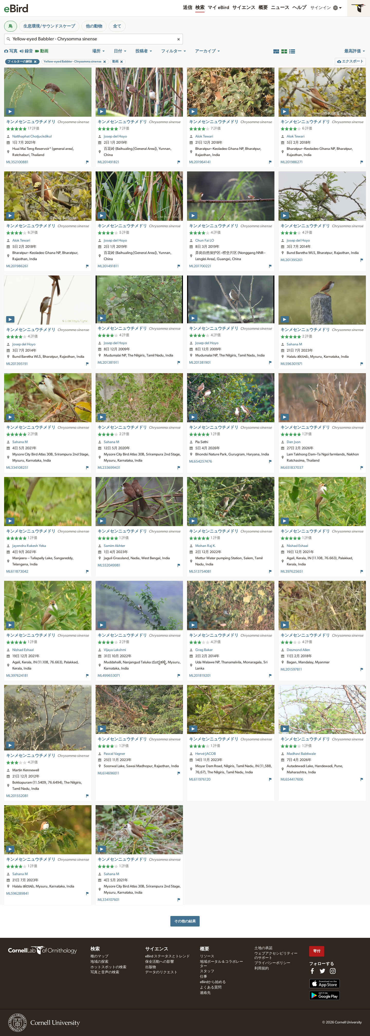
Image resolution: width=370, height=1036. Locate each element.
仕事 (203, 976)
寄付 (316, 951)
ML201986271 (292, 162)
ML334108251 (17, 468)
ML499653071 (109, 675)
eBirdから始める (213, 982)
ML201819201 (200, 675)
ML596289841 (17, 893)
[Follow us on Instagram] (333, 971)
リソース (207, 956)
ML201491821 (108, 162)
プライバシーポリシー (272, 963)
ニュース (280, 7)
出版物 (150, 967)
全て (117, 26)
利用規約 (261, 968)
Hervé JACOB (205, 754)
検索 (200, 7)
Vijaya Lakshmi (115, 650)
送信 (187, 7)
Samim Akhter (114, 546)
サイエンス (243, 7)
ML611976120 (199, 779)
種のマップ (99, 956)
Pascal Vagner (114, 754)
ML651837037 (292, 468)
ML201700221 (200, 266)
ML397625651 (292, 571)
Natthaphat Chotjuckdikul (32, 136)
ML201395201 (292, 260)
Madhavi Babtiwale (301, 754)
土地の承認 (263, 948)
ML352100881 (17, 162)
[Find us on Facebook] (312, 971)
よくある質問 (210, 987)
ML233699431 (109, 468)
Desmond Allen (298, 650)
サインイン (320, 8)
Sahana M (294, 344)
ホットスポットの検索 (108, 967)
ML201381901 (200, 362)
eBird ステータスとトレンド (167, 956)
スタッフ (207, 971)
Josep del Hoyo (115, 136)
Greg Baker (204, 650)
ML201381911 (108, 362)
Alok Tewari (204, 136)
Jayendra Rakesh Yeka (29, 546)
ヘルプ (299, 7)
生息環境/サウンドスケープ (49, 26)
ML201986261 (17, 266)
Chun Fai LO (204, 240)
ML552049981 (109, 565)
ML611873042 (17, 571)
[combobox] (93, 39)
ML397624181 (17, 675)
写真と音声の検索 (104, 972)
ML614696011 (108, 773)
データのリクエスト (161, 972)
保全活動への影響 (159, 962)
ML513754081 (200, 571)
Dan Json (294, 442)
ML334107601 (108, 900)
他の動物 (94, 26)
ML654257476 (200, 461)
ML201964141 (200, 162)
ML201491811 (108, 266)
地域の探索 (99, 962)
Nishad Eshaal (297, 546)
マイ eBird (218, 7)
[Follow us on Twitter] (322, 971)
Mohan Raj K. (205, 546)
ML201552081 (17, 796)
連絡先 (205, 993)
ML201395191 (17, 364)
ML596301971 (291, 364)
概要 (263, 7)
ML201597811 (291, 669)
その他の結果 (185, 921)
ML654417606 (292, 779)
